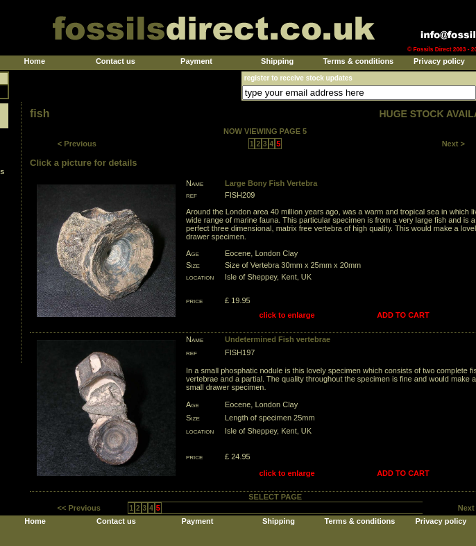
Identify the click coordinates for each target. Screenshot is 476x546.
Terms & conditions (358, 61)
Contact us (115, 61)
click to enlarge (287, 315)
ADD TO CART (403, 315)
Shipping (277, 61)
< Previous (77, 143)
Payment (196, 61)
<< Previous (79, 508)
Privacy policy (439, 61)
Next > (453, 143)
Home (34, 61)
